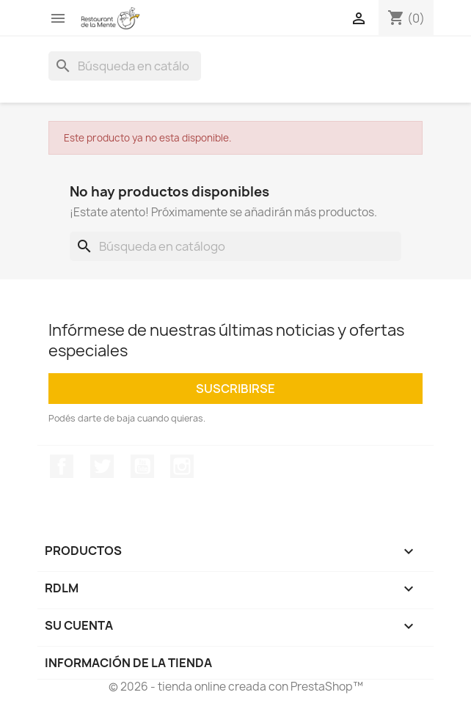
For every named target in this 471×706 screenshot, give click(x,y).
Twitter (102, 466)
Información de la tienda (128, 663)
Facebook (61, 466)
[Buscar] (124, 66)
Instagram (182, 466)
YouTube (142, 466)
